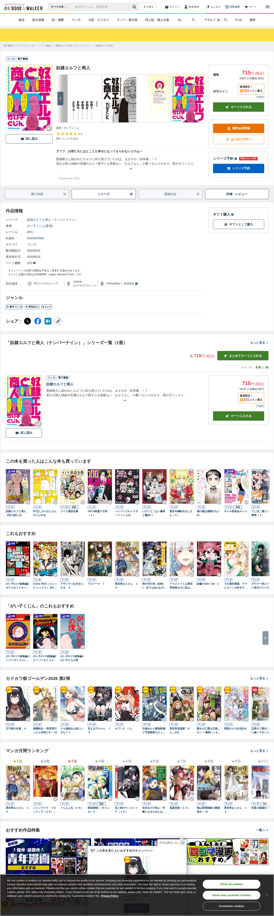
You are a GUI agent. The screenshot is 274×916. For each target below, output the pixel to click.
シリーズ (115, 194)
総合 (22, 20)
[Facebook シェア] (37, 321)
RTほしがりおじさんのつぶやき (45, 513)
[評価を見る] (69, 136)
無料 (252, 20)
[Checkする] (49, 128)
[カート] (251, 7)
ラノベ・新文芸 (127, 20)
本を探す (149, 6)
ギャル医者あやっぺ (235, 511)
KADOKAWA (35, 238)
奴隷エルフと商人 (60, 384)
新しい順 (261, 367)
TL (193, 20)
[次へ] (60, 98)
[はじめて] (213, 7)
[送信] (135, 7)
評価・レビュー (236, 194)
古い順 (246, 367)
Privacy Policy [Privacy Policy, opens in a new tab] (109, 895)
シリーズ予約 (225, 158)
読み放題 (38, 20)
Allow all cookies (231, 884)
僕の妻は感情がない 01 (208, 513)
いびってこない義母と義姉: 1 (153, 513)
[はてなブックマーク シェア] (48, 321)
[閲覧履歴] (232, 7)
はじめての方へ (239, 139)
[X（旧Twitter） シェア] (27, 321)
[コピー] (58, 321)
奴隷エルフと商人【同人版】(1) (16, 513)
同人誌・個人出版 (157, 20)
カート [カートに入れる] (239, 416)
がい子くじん (71, 127)
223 (31, 263)
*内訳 (260, 97)
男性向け (32, 306)
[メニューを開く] (267, 7)
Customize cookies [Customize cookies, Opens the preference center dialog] (231, 906)
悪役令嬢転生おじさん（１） (181, 513)
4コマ (46, 306)
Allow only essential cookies (231, 895)
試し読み (29, 139)
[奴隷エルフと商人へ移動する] (104, 45)
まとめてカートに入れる (243, 356)
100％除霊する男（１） (97, 513)
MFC (30, 232)
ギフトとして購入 (238, 224)
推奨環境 (131, 283)
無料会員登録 (238, 128)
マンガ (75, 20)
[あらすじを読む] (130, 163)
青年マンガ (14, 306)
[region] (137, 895)
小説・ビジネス (98, 20)
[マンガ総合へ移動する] (46, 45)
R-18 (238, 20)
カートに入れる (239, 107)
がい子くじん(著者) (40, 226)
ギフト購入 (223, 214)
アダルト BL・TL (216, 20)
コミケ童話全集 (69, 511)
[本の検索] (60, 7)
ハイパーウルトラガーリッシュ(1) (126, 513)
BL (180, 20)
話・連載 (58, 20)
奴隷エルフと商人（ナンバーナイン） (52, 219)
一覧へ (262, 830)
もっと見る (259, 342)
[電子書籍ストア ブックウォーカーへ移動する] (19, 45)
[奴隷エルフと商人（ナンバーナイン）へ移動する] (74, 45)
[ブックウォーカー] (22, 7)
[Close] (267, 895)
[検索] (135, 7)
